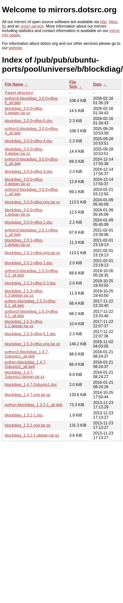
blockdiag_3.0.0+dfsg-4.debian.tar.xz (24, 151)
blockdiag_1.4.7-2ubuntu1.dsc (31, 385)
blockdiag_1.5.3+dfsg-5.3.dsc (30, 283)
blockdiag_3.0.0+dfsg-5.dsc (29, 121)
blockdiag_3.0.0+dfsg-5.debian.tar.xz (24, 110)
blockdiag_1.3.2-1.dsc (24, 415)
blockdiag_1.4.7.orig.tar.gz (28, 395)
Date (97, 84)
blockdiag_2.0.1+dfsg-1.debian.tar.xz (24, 242)
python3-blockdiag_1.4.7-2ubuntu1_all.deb (27, 354)
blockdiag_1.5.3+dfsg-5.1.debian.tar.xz (24, 323)
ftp (4, 26)
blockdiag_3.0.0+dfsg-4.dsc (29, 141)
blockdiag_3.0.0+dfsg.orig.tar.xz (32, 202)
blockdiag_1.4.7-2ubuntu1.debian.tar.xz (24, 374)
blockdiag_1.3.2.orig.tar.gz (28, 425)
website (15, 48)
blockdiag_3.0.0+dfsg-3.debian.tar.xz (24, 181)
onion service (32, 26)
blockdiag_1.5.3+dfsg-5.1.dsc (30, 334)
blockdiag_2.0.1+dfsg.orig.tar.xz (32, 253)
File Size (73, 84)
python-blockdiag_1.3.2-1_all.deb (34, 405)
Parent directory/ (19, 93)
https (113, 22)
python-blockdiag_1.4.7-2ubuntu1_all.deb (26, 364)
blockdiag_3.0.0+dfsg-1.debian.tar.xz (24, 212)
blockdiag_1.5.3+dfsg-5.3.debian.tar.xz (24, 293)
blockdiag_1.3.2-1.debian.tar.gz (32, 435)
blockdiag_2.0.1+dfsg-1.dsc (29, 263)
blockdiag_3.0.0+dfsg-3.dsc (29, 171)
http (103, 22)
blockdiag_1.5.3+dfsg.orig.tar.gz (32, 344)
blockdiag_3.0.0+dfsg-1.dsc (29, 222)
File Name (14, 84)
